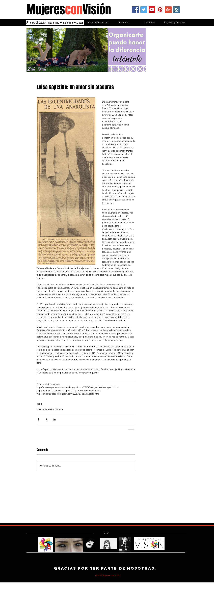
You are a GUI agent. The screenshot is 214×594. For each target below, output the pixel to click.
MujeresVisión (68, 9)
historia (59, 409)
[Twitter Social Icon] (143, 9)
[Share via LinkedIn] (54, 419)
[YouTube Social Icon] (152, 9)
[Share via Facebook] (38, 419)
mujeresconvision (45, 409)
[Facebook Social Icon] (135, 9)
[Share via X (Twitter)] (46, 419)
